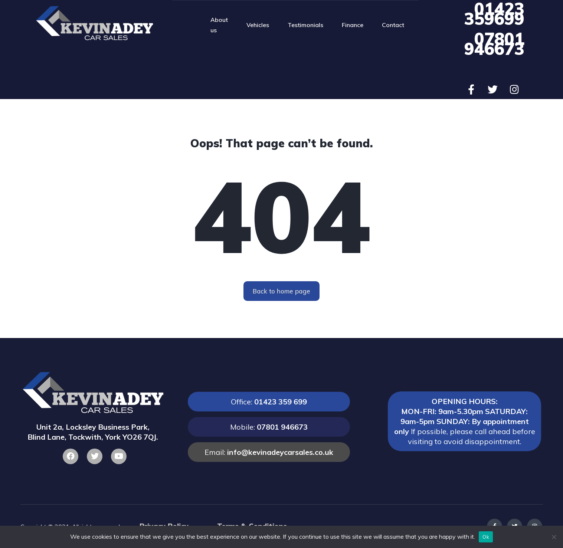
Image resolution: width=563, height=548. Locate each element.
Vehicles (257, 25)
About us (219, 25)
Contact (393, 25)
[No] (553, 537)
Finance (352, 25)
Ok (485, 537)
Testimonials (305, 25)
